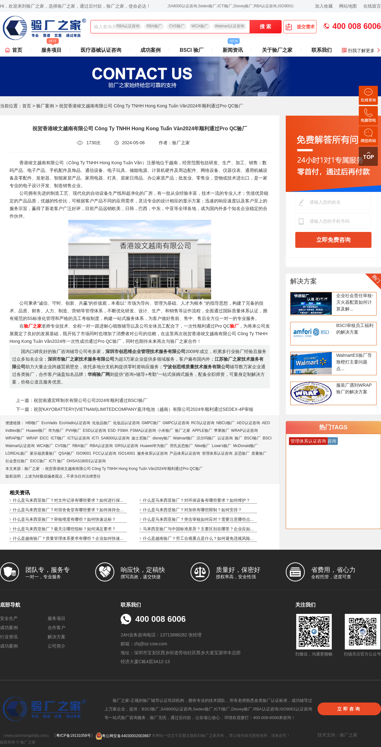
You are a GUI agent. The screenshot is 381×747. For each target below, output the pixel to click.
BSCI (267, 438)
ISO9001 (83, 453)
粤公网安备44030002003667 (123, 736)
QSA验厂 (66, 453)
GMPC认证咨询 (176, 423)
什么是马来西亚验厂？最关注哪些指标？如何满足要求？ (64, 528)
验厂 (238, 438)
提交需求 (300, 26)
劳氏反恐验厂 (181, 446)
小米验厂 (165, 430)
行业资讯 (9, 636)
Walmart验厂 (184, 438)
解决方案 (303, 281)
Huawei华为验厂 (154, 446)
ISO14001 (126, 453)
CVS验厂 (176, 26)
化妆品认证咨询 (126, 423)
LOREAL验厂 (16, 453)
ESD (112, 430)
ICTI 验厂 (57, 461)
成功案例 (150, 50)
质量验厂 (259, 453)
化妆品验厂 (101, 423)
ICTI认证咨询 (78, 438)
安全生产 (9, 618)
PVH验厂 (73, 430)
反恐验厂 (242, 453)
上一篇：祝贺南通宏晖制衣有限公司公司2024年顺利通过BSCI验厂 (81, 400)
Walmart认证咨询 (229, 26)
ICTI (95, 438)
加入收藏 (324, 6)
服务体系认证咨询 (152, 453)
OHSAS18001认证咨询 (86, 461)
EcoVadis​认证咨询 (74, 423)
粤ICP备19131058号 (73, 736)
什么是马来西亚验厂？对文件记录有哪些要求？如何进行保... (68, 500)
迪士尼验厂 (140, 438)
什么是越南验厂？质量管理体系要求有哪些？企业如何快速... (68, 538)
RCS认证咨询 (202, 423)
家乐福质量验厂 (43, 453)
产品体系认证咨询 (185, 453)
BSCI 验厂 (192, 50)
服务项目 (51, 48)
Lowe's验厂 (221, 446)
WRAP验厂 (14, 438)
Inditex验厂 (14, 430)
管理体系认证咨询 (217, 453)
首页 (17, 50)
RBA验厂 (154, 26)
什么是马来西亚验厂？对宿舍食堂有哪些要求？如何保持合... (68, 509)
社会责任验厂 (16, 461)
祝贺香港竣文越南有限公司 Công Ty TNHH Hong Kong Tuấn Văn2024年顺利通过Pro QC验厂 (124, 468)
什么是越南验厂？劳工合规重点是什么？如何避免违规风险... (198, 538)
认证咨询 (225, 438)
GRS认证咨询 (126, 446)
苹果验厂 (221, 430)
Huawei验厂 (36, 430)
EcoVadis (49, 423)
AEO (266, 423)
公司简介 (56, 646)
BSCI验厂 (252, 438)
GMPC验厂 (151, 423)
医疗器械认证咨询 (101, 50)
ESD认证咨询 (94, 430)
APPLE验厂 (202, 430)
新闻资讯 (233, 48)
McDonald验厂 (245, 446)
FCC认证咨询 (104, 453)
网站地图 (348, 6)
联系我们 (321, 50)
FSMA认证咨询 (143, 430)
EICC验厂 (38, 461)
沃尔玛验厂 (206, 438)
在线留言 (372, 6)
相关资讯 (20, 492)
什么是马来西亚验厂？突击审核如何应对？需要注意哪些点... (198, 519)
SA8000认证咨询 (115, 438)
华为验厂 (56, 430)
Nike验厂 (202, 446)
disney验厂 (161, 438)
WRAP (32, 438)
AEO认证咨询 (248, 423)
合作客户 (56, 627)
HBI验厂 (32, 423)
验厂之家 (182, 430)
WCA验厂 (199, 26)
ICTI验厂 (58, 438)
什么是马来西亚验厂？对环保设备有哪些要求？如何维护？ (196, 500)
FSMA (122, 430)
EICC (44, 438)
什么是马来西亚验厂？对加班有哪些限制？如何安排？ (192, 509)
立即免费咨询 (333, 240)
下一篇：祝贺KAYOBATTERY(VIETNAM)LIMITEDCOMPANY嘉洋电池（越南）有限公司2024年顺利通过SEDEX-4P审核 (134, 409)
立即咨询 (349, 708)
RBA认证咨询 (128, 26)
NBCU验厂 (225, 423)
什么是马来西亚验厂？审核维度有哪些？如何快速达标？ (64, 519)
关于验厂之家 (277, 50)
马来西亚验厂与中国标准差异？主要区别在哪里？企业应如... (198, 528)
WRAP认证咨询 (244, 430)
